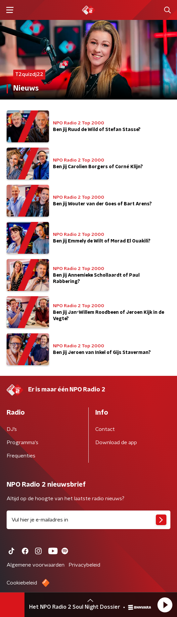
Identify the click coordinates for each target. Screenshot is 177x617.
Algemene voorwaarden (36, 565)
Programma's (22, 442)
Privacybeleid (84, 565)
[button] (164, 604)
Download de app (116, 442)
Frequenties (21, 455)
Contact (105, 429)
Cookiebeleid (22, 582)
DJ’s (12, 429)
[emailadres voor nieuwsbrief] (88, 520)
